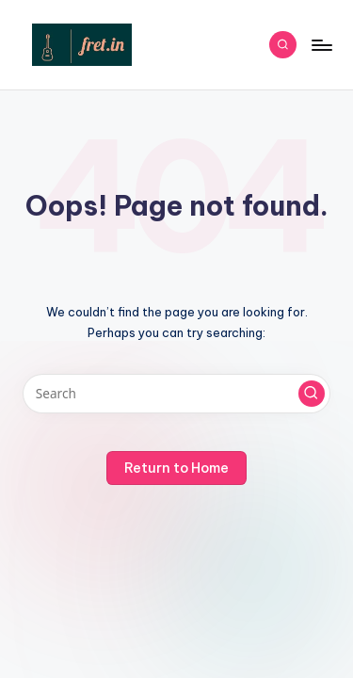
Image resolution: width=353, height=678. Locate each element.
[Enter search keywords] (176, 393)
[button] (311, 393)
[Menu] (321, 45)
